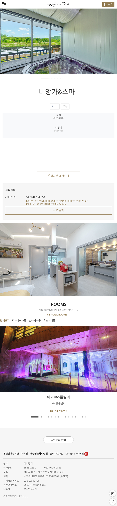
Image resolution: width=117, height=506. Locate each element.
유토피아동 (49, 320)
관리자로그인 (56, 453)
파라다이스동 (19, 320)
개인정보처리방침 (39, 453)
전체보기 (5, 320)
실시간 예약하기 (58, 176)
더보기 (58, 210)
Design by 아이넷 (76, 453)
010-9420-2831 (52, 467)
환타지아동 (35, 320)
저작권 (24, 453)
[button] (35, 416)
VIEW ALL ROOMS (58, 314)
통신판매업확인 (11, 453)
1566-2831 (58, 440)
